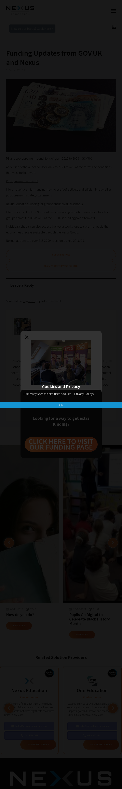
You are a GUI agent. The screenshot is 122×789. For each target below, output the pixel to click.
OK (61, 405)
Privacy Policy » (84, 394)
